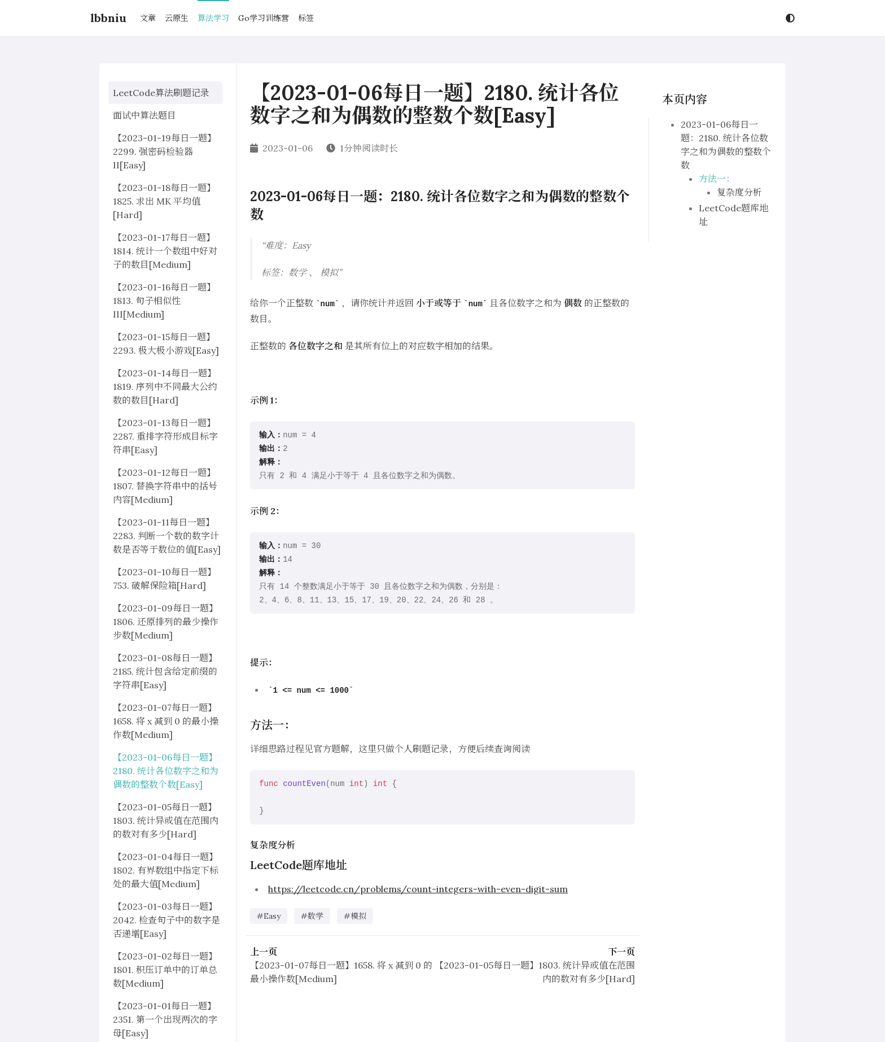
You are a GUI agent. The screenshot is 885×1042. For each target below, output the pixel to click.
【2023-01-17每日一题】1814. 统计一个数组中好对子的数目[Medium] (165, 251)
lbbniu (108, 18)
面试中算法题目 (144, 115)
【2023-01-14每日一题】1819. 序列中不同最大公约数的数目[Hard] (165, 386)
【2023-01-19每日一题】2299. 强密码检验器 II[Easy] (164, 151)
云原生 (177, 18)
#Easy (269, 916)
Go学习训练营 (263, 18)
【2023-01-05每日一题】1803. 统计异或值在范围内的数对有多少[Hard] (165, 820)
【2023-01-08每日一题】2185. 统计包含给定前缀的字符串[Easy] (165, 671)
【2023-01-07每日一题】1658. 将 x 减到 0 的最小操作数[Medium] (165, 721)
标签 (306, 18)
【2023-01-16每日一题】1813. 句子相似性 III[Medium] (164, 300)
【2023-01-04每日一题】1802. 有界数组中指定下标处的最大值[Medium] (165, 870)
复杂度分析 (739, 192)
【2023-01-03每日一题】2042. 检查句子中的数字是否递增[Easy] (166, 920)
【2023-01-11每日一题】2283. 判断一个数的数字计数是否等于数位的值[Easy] (167, 535)
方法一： (717, 178)
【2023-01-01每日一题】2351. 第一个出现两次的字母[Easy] (165, 1019)
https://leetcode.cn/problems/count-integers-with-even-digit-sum (418, 889)
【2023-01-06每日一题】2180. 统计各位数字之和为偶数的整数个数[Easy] (165, 771)
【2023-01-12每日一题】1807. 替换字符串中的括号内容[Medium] (165, 486)
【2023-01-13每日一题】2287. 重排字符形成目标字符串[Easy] (165, 436)
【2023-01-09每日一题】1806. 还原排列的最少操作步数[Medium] (165, 621)
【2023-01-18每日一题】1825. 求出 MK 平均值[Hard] (164, 201)
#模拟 (355, 916)
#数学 (312, 916)
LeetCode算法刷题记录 (161, 92)
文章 (148, 18)
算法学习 (213, 18)
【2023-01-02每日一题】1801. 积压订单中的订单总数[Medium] (165, 969)
